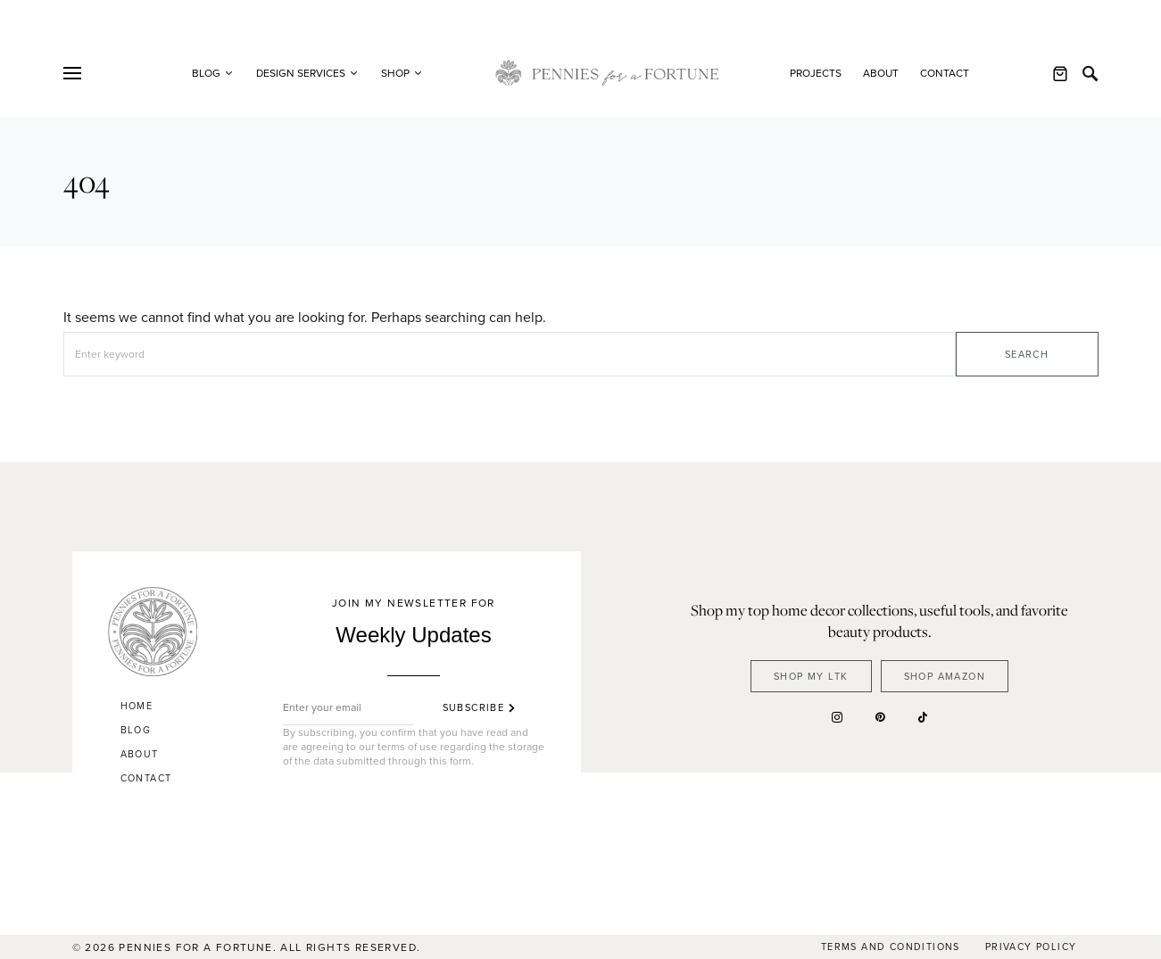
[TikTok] (922, 717)
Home (136, 706)
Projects (816, 73)
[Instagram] (837, 717)
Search (1027, 354)
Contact (944, 73)
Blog (136, 730)
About (881, 73)
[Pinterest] (880, 717)
